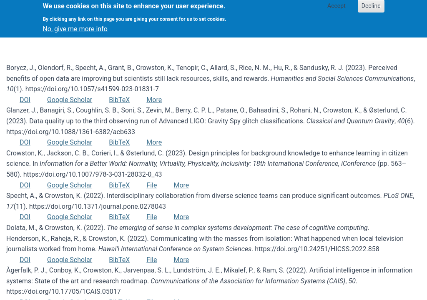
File (151, 185)
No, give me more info (75, 26)
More (154, 100)
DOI (25, 100)
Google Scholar (69, 100)
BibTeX (119, 100)
